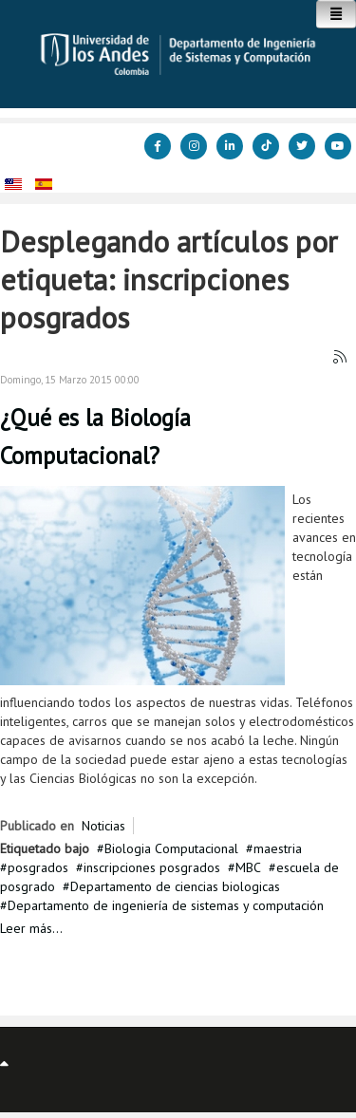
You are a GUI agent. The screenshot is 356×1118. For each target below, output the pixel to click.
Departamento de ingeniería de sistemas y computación (166, 905)
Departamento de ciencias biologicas (175, 886)
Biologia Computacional (171, 848)
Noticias (103, 825)
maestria (277, 848)
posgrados (38, 867)
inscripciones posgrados (152, 867)
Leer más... (31, 928)
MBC (248, 867)
